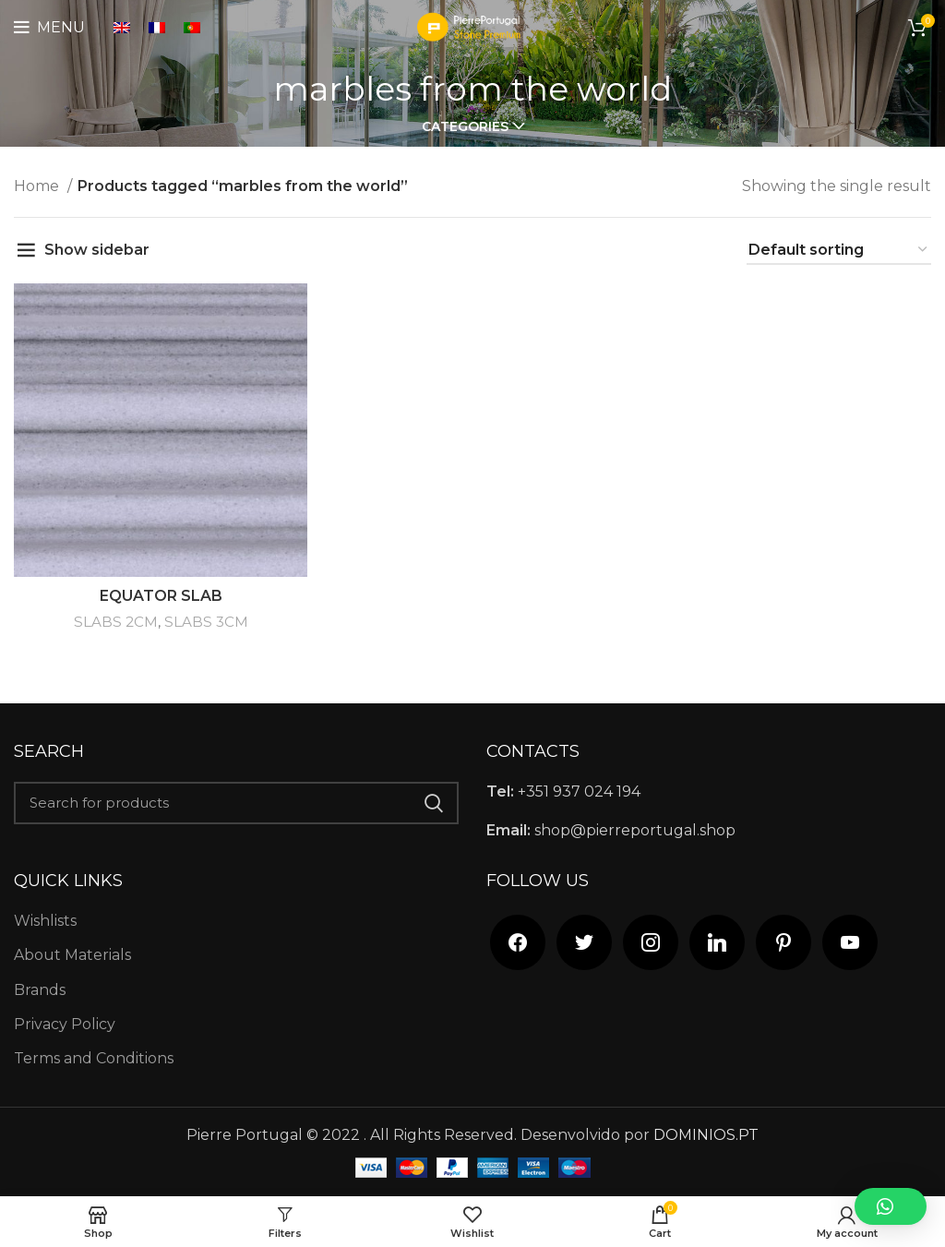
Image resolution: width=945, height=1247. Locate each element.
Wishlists (45, 920)
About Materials (72, 955)
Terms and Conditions (93, 1058)
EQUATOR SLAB (161, 596)
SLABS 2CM (116, 621)
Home (38, 186)
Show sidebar (97, 249)
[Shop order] (839, 250)
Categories (465, 126)
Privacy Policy (64, 1024)
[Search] (236, 803)
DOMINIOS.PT (706, 1135)
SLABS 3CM (206, 621)
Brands (40, 990)
